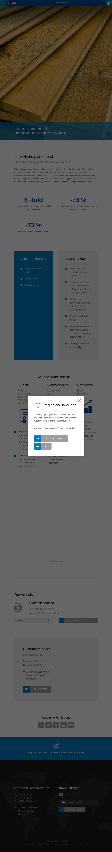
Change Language (54, 439)
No (46, 446)
